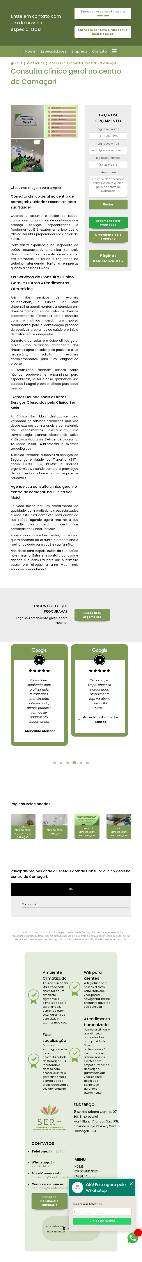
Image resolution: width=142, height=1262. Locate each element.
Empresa (79, 51)
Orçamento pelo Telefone (108, 236)
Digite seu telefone (108, 158)
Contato (99, 51)
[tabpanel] (39, 695)
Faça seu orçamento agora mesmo (103, 13)
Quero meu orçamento (92, 615)
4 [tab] (74, 763)
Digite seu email (108, 143)
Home (30, 51)
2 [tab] (61, 763)
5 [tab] (81, 763)
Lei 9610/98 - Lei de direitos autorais (105, 939)
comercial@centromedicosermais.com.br (64, 1177)
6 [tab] (87, 763)
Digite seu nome (108, 129)
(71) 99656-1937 (44, 1164)
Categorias (35, 63)
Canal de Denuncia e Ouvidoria (49, 1201)
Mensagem (108, 172)
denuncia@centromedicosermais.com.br (63, 1188)
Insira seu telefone (88, 1204)
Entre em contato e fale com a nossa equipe (103, 32)
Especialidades (53, 51)
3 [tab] (68, 763)
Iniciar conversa (102, 1221)
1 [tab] (54, 763)
